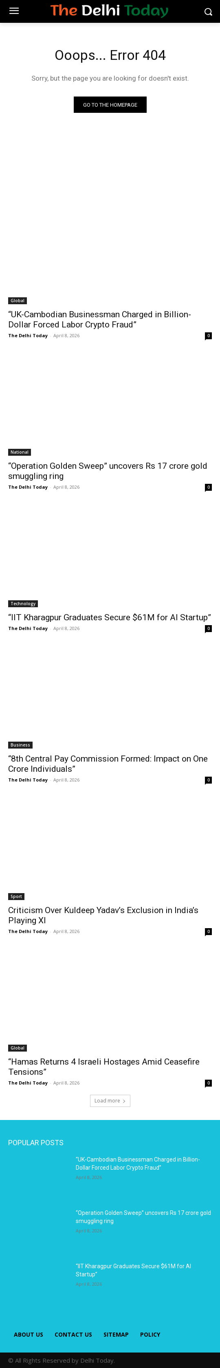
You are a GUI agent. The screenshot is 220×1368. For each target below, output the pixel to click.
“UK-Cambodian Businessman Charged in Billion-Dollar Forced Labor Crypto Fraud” (99, 319)
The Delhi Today (28, 335)
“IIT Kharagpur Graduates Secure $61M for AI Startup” (109, 617)
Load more (110, 1100)
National (20, 452)
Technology (23, 603)
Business (20, 745)
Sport (16, 896)
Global (17, 300)
